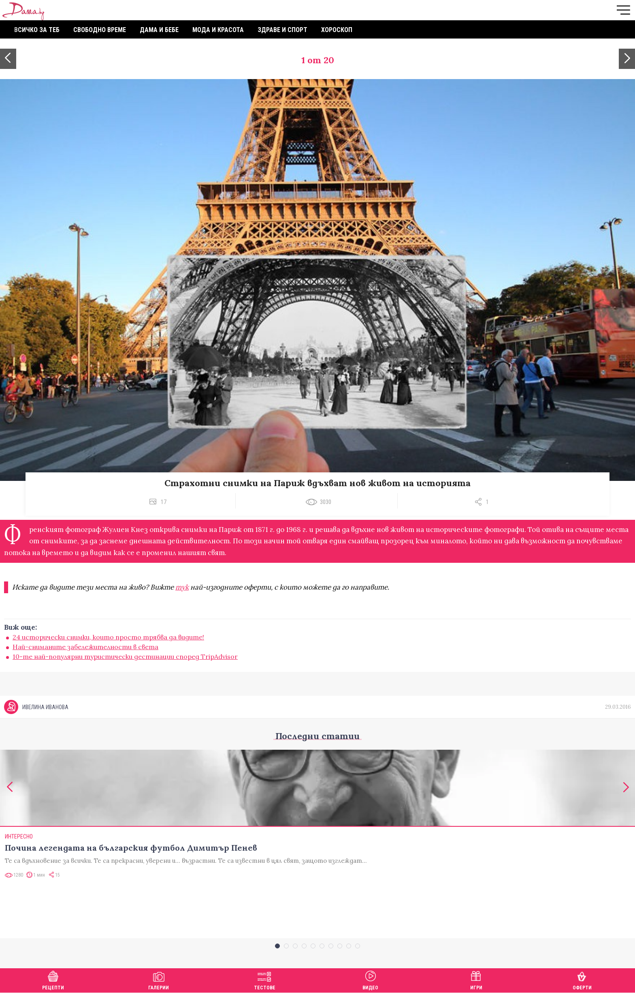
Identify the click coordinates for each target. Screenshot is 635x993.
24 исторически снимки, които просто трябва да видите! (108, 637)
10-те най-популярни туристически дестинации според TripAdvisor (125, 656)
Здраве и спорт (282, 30)
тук (182, 587)
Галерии (158, 979)
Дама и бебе (159, 30)
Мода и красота (218, 30)
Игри (476, 979)
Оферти (582, 979)
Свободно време (99, 30)
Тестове (264, 979)
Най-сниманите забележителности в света (85, 647)
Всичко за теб (37, 30)
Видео (370, 979)
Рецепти (53, 979)
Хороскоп (336, 30)
